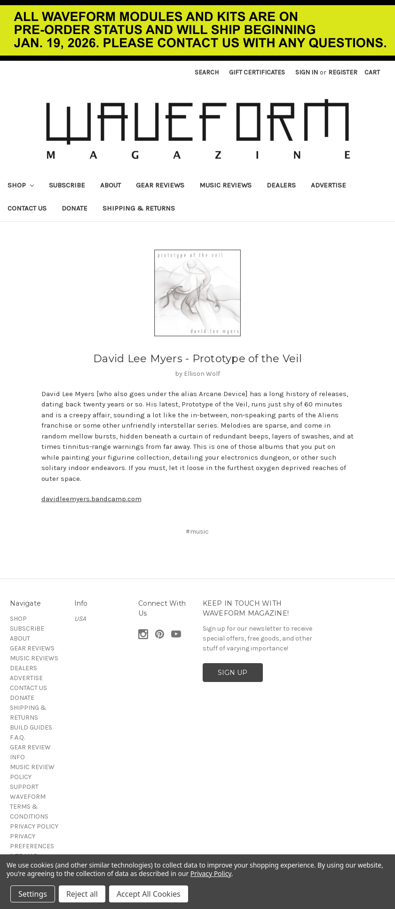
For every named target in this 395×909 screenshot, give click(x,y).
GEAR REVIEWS (160, 185)
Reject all (82, 894)
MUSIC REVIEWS (225, 185)
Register (342, 72)
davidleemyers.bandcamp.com (91, 499)
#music (197, 532)
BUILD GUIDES (31, 727)
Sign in (306, 72)
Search (207, 72)
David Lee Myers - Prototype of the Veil (197, 358)
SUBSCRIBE (67, 185)
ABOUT (110, 185)
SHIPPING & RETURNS (139, 208)
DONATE (74, 208)
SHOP (21, 185)
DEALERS (281, 185)
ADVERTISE (328, 185)
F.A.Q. (17, 737)
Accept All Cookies (149, 894)
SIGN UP (232, 672)
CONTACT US (27, 208)
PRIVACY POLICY (34, 826)
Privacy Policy (210, 873)
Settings (32, 894)
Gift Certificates (257, 72)
